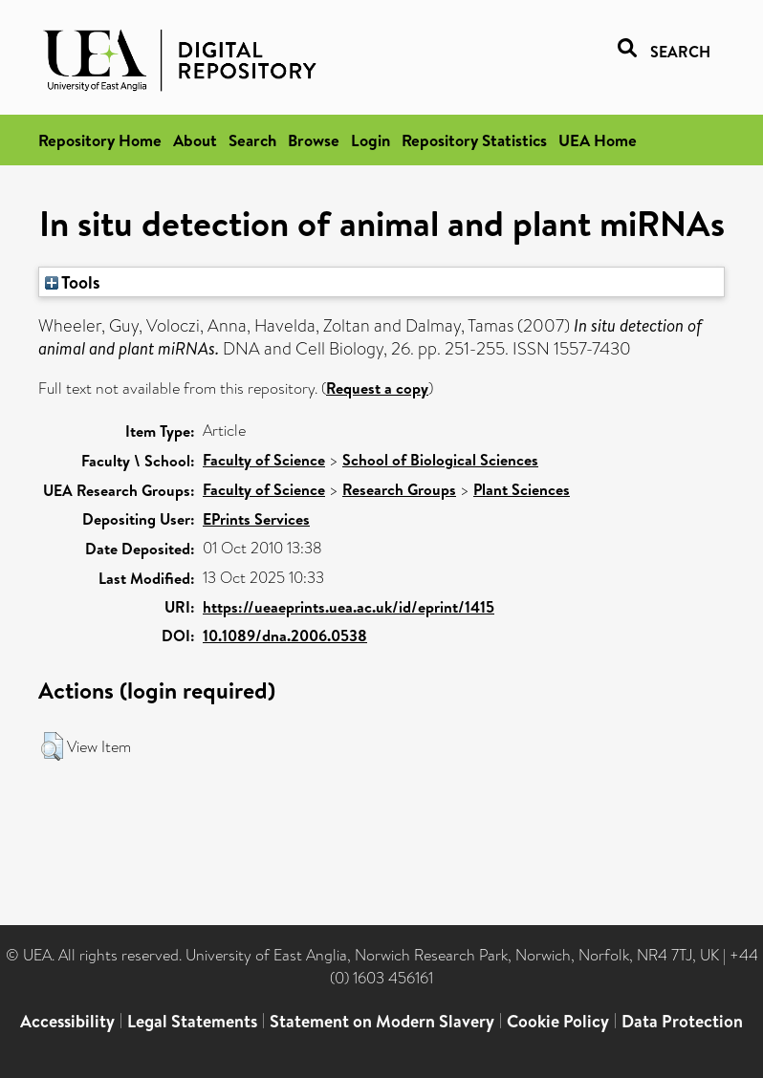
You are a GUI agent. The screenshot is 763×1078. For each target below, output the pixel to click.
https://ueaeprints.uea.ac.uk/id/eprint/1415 (348, 606)
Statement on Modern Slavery (382, 1021)
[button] (52, 746)
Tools (72, 282)
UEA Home (597, 140)
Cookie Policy (558, 1021)
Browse (313, 140)
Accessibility (67, 1021)
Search (252, 140)
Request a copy (377, 388)
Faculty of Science (264, 459)
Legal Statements (192, 1021)
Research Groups (399, 489)
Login (370, 140)
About (195, 140)
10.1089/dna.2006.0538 (285, 635)
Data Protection (682, 1021)
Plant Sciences (521, 489)
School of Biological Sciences (440, 459)
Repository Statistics (474, 140)
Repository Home (100, 140)
